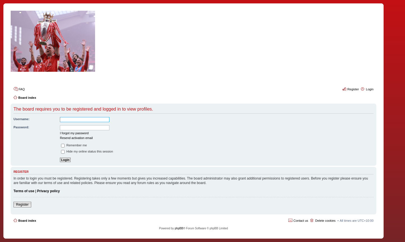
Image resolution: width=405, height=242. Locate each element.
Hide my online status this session (87, 151)
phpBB (179, 228)
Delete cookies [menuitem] (325, 220)
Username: (22, 119)
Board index (27, 220)
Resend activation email (76, 138)
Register (22, 205)
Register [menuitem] (353, 89)
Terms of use (24, 191)
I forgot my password (74, 133)
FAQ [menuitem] (22, 89)
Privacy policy (48, 191)
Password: (21, 127)
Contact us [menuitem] (300, 220)
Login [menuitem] (370, 89)
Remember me (74, 145)
